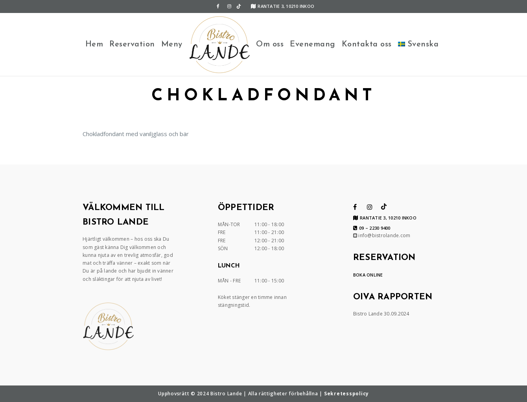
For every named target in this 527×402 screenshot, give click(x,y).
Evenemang (312, 44)
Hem (94, 44)
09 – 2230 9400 (372, 228)
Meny (171, 44)
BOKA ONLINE (368, 275)
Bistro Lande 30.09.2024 (381, 313)
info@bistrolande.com (382, 235)
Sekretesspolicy (346, 393)
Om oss (270, 44)
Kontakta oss (367, 44)
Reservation (132, 44)
